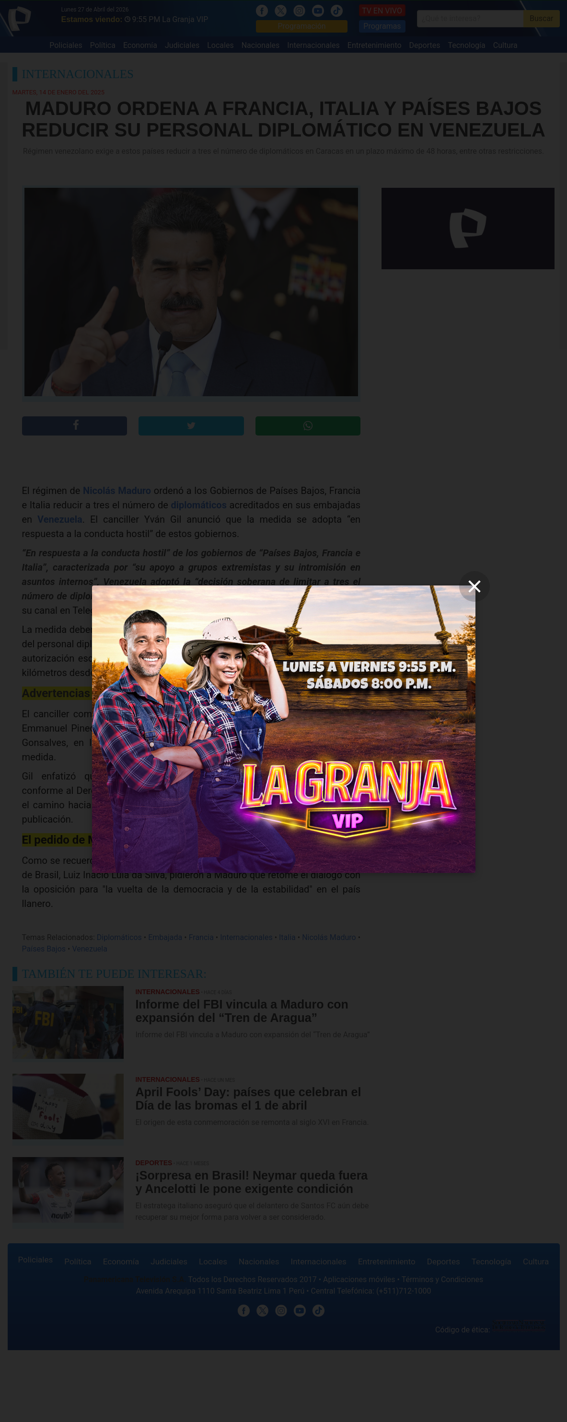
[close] (474, 586)
